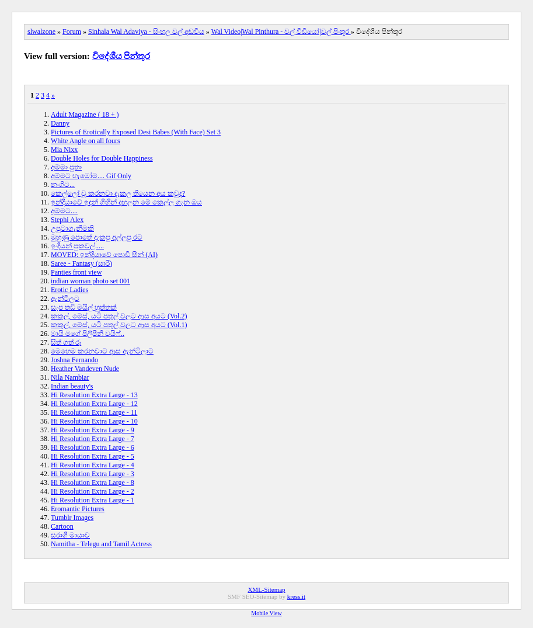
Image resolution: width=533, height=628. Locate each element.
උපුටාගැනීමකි (72, 228)
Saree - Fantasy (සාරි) (81, 263)
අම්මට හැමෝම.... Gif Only (91, 176)
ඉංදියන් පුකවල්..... (77, 246)
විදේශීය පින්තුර (121, 56)
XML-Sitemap (266, 589)
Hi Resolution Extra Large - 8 (92, 482)
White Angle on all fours (85, 141)
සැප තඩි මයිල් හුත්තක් (84, 307)
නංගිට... (63, 185)
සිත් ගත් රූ (66, 342)
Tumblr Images (72, 517)
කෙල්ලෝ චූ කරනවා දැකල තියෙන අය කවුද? (118, 193)
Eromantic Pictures (77, 509)
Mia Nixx (64, 149)
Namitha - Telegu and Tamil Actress (101, 544)
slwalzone (41, 31)
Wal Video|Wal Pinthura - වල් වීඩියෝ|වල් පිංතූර (281, 31)
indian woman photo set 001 (90, 281)
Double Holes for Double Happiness (102, 158)
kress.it (296, 596)
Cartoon (62, 526)
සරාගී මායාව (70, 535)
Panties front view (76, 272)
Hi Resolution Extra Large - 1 (92, 500)
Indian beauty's (72, 386)
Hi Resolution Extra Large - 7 (92, 439)
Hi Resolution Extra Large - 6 (92, 447)
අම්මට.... (64, 211)
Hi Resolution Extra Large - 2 (92, 491)
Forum (71, 31)
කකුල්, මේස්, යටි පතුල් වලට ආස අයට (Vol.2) (119, 316)
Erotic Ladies (69, 290)
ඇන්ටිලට (65, 298)
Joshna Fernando (74, 360)
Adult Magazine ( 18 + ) (85, 114)
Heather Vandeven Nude (85, 369)
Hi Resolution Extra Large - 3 (92, 474)
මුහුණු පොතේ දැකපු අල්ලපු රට (96, 237)
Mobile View (266, 613)
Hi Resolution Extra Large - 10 (94, 421)
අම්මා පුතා (66, 167)
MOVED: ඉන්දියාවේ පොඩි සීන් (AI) (104, 255)
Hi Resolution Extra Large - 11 (94, 412)
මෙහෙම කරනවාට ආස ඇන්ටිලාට (102, 351)
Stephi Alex (67, 220)
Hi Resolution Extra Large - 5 (92, 456)
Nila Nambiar (70, 377)
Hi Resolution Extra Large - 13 (94, 395)
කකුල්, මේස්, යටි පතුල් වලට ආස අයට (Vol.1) (119, 325)
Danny (60, 123)
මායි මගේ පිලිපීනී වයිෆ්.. (87, 333)
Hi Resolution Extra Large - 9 (92, 430)
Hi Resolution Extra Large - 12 (94, 404)
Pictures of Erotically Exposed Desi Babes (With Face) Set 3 (136, 132)
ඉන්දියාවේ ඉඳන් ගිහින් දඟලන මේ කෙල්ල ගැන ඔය (126, 202)
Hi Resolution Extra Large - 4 (92, 465)
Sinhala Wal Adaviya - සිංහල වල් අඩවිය (146, 31)
